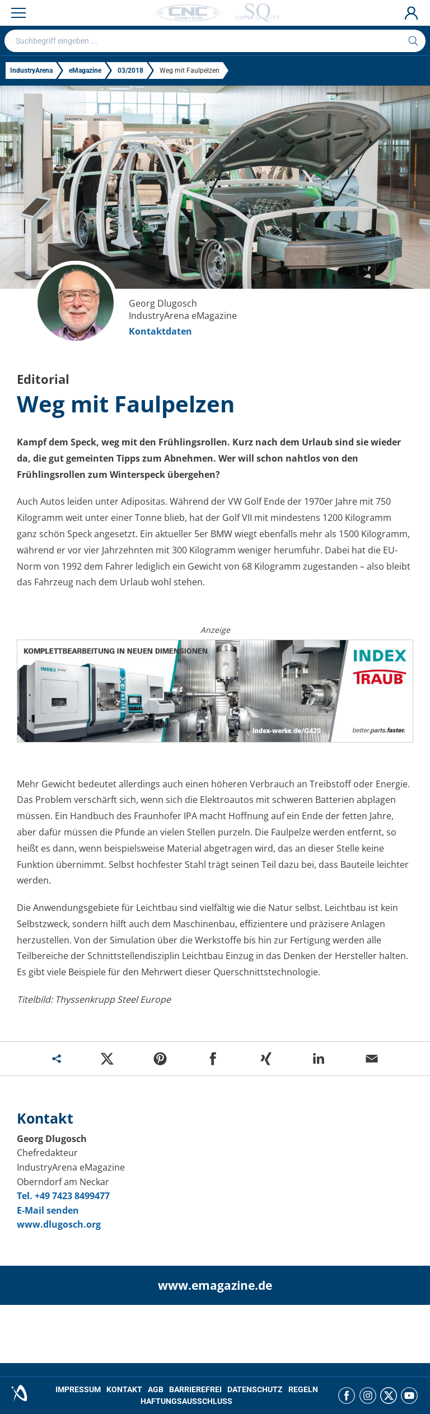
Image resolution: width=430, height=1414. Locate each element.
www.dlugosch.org (59, 1224)
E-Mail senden (48, 1210)
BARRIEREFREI (195, 1389)
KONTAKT (124, 1389)
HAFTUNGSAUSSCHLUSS (186, 1401)
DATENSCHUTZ (255, 1389)
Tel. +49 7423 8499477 (63, 1196)
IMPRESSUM (78, 1389)
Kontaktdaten (160, 331)
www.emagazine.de (215, 1285)
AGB (155, 1389)
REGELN (303, 1389)
